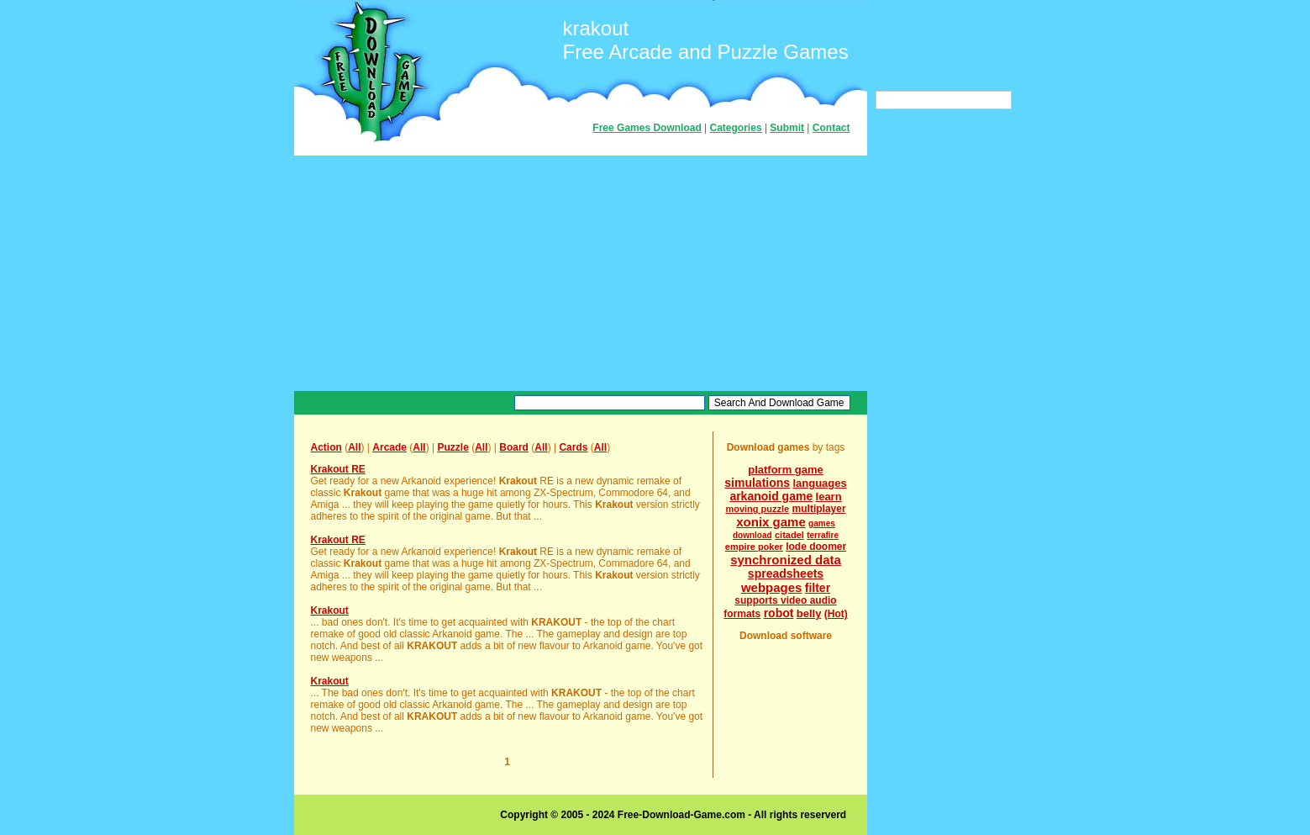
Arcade (389, 447)
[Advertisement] (580, 273)
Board (514, 447)
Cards (573, 447)
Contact (831, 128)
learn (829, 496)
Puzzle (452, 447)
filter (817, 588)
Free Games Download (646, 128)
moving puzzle (757, 509)
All (354, 447)
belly (809, 613)
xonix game (771, 522)
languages (819, 483)
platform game (785, 469)
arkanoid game (771, 496)
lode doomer (816, 546)
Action (326, 447)
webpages (771, 587)
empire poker (754, 547)
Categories (736, 128)
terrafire (823, 535)
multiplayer (819, 509)
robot (779, 613)
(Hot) (836, 614)
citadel (789, 535)
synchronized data (785, 559)
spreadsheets (785, 573)
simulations (757, 482)
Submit (787, 128)
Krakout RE (338, 469)
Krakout (330, 610)
